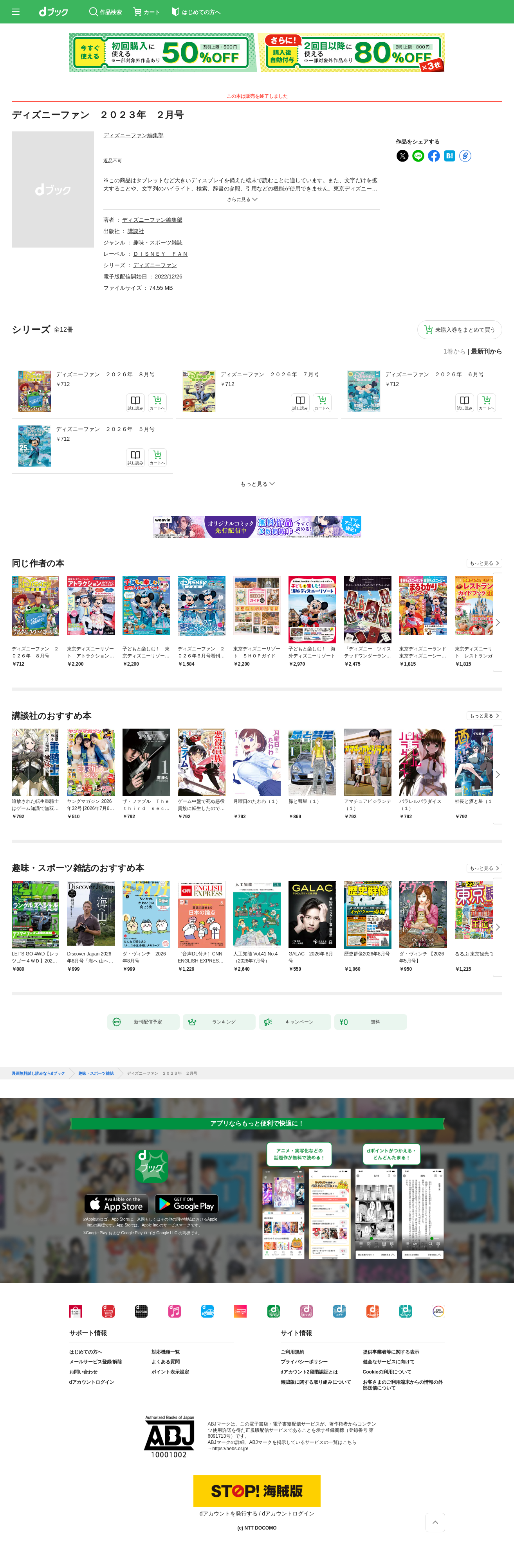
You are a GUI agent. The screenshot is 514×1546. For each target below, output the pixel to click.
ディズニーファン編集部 (133, 135)
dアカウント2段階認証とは (309, 1372)
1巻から (455, 351)
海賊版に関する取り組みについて (316, 1382)
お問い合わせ (83, 1372)
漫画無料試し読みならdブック (38, 1074)
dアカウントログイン (91, 1382)
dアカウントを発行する (229, 1513)
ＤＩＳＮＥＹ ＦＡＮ (160, 254)
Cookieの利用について (387, 1372)
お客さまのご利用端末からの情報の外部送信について (403, 1385)
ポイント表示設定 (170, 1372)
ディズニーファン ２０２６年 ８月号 (105, 374)
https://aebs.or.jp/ (230, 1448)
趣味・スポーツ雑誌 (157, 242)
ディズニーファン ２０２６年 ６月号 (434, 374)
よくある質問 (165, 1362)
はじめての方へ (85, 1352)
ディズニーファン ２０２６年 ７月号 (269, 374)
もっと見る (481, 563)
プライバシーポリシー (304, 1362)
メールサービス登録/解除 (95, 1362)
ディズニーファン (155, 265)
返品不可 (112, 160)
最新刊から (486, 351)
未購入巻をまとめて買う (465, 330)
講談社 (136, 231)
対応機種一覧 (165, 1352)
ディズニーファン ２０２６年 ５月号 (105, 429)
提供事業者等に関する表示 (391, 1352)
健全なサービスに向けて (389, 1362)
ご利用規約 (292, 1352)
